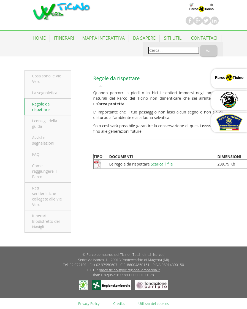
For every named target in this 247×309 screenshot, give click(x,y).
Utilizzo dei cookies (154, 303)
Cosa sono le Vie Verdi (46, 78)
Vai (208, 50)
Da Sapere (144, 38)
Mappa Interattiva (103, 38)
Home (39, 38)
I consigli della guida (44, 123)
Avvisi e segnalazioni (43, 140)
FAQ (36, 154)
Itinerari (64, 38)
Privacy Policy (88, 303)
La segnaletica (45, 92)
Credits (118, 303)
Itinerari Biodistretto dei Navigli (46, 221)
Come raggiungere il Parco (44, 171)
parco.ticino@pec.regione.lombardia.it (129, 269)
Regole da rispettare (41, 106)
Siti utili (173, 38)
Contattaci (204, 38)
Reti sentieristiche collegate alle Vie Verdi (47, 196)
